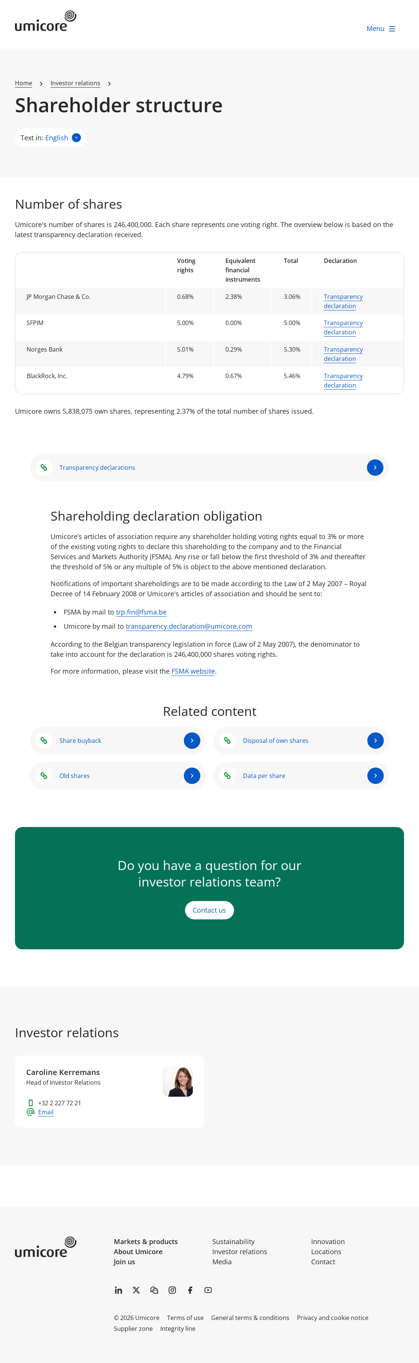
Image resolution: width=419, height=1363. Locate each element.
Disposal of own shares (276, 740)
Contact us (209, 910)
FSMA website (193, 671)
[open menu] (381, 28)
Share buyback (80, 740)
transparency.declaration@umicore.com (189, 626)
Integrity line (177, 1328)
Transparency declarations (97, 468)
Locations (326, 1251)
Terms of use (185, 1318)
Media (222, 1261)
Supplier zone (133, 1328)
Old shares (75, 776)
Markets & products (146, 1241)
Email (46, 1112)
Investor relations (239, 1251)
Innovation (328, 1241)
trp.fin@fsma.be (141, 612)
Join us (124, 1261)
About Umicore (138, 1251)
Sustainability (233, 1241)
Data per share (264, 776)
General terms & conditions (250, 1318)
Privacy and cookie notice (332, 1318)
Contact (323, 1261)
